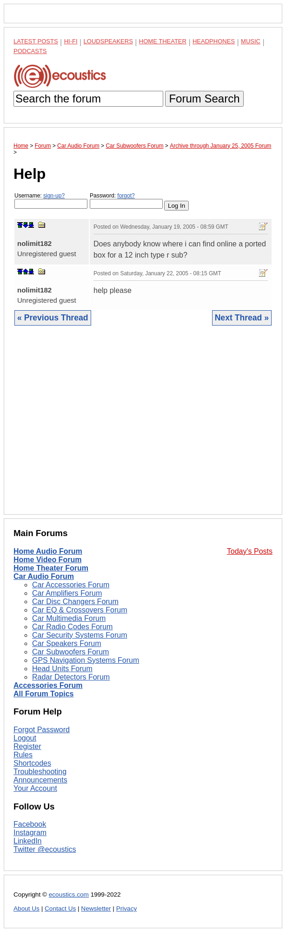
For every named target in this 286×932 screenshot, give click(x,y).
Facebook (29, 824)
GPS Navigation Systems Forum (85, 660)
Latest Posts (35, 41)
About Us (26, 908)
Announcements (40, 780)
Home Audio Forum (47, 551)
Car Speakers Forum (66, 643)
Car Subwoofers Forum (70, 652)
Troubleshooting (40, 772)
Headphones (214, 41)
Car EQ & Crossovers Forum (79, 610)
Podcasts (30, 51)
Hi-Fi (71, 41)
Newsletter (96, 908)
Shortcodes (32, 763)
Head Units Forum (62, 669)
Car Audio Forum (43, 576)
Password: (126, 200)
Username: (50, 200)
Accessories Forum (48, 685)
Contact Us (60, 908)
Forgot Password (41, 730)
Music (250, 41)
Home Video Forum (47, 560)
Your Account (35, 788)
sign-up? (54, 195)
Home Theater (162, 41)
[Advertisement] (143, 427)
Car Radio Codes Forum (72, 627)
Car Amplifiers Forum (67, 593)
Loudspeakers (108, 41)
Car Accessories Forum (70, 585)
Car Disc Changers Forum (75, 601)
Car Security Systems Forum (79, 635)
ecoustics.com (69, 894)
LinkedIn (27, 841)
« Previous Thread (52, 317)
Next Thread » (242, 317)
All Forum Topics (43, 694)
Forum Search (204, 98)
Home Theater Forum (50, 568)
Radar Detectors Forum (71, 677)
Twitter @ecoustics (44, 849)
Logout (24, 738)
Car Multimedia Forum (69, 618)
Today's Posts (250, 551)
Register (27, 746)
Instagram (30, 833)
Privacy (126, 908)
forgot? (125, 195)
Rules (23, 755)
